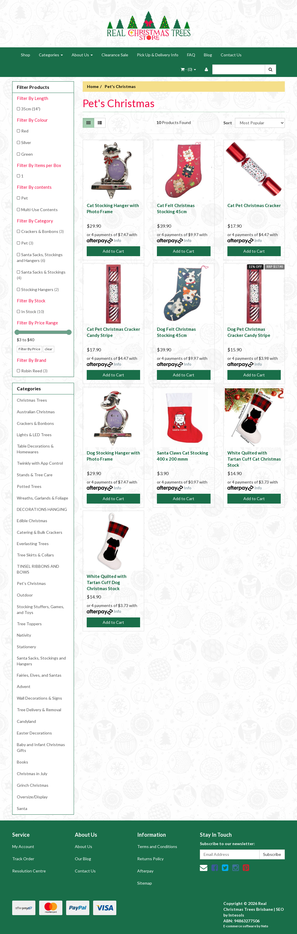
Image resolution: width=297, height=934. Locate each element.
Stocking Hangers (40, 289)
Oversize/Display (32, 796)
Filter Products (33, 87)
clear (48, 349)
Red (24, 130)
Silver (26, 142)
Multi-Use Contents (39, 209)
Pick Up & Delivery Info (157, 54)
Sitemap (144, 883)
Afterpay (145, 870)
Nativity (24, 635)
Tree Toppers (29, 623)
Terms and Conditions (157, 846)
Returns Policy (150, 858)
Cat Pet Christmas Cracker (254, 205)
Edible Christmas (32, 520)
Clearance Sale (115, 54)
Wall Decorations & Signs (39, 698)
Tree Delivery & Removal (39, 709)
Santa (22, 808)
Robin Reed (34, 370)
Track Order (23, 858)
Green (27, 154)
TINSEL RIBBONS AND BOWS (38, 569)
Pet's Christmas (31, 583)
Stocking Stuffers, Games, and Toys (40, 609)
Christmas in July (32, 773)
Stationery (26, 646)
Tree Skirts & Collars (35, 554)
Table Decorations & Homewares (35, 448)
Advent (23, 686)
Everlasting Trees (33, 543)
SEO (280, 909)
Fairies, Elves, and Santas (39, 675)
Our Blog (83, 858)
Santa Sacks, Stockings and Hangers (40, 257)
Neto (264, 926)
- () (188, 69)
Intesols (236, 915)
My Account (23, 846)
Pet (24, 197)
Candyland (26, 721)
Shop (25, 54)
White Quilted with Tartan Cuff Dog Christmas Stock (106, 582)
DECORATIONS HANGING (42, 509)
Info (117, 240)
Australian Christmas (36, 411)
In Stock (32, 311)
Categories (51, 54)
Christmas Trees (32, 400)
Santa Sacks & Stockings (41, 275)
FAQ (191, 54)
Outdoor (25, 594)
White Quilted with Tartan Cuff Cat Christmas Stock (254, 459)
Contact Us (231, 54)
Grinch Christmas (32, 785)
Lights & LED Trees (34, 434)
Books (22, 761)
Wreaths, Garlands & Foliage (42, 497)
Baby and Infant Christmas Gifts (41, 747)
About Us (82, 54)
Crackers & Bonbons (42, 231)
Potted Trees (29, 486)
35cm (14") (30, 108)
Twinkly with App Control (40, 463)
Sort (227, 122)
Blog (208, 54)
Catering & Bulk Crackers (39, 532)
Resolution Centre (29, 870)
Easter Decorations (34, 732)
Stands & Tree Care (34, 474)
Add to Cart (113, 251)
